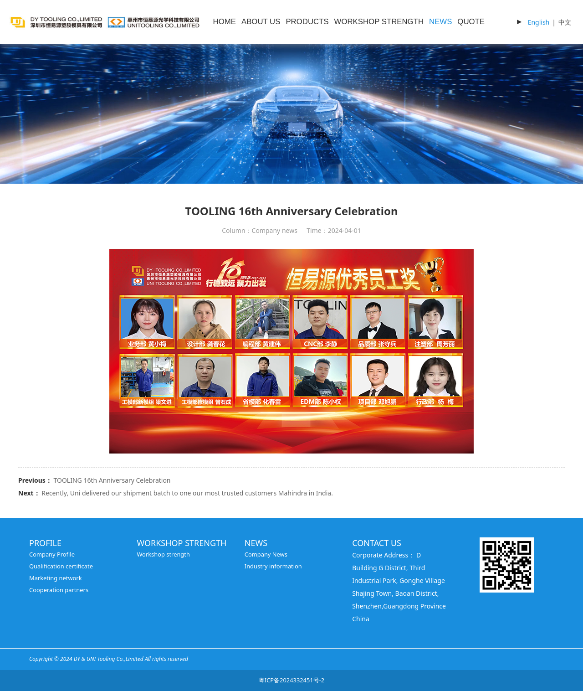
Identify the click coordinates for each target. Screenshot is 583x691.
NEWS (440, 21)
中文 (564, 22)
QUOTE (471, 21)
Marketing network (55, 578)
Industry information (273, 566)
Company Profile (52, 554)
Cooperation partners (58, 590)
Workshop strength (163, 554)
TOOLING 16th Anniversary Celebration (111, 480)
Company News (266, 554)
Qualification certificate (61, 566)
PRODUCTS (307, 21)
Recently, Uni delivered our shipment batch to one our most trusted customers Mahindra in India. (187, 493)
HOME (224, 21)
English (539, 22)
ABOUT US (260, 21)
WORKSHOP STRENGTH (379, 21)
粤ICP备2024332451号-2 (291, 680)
